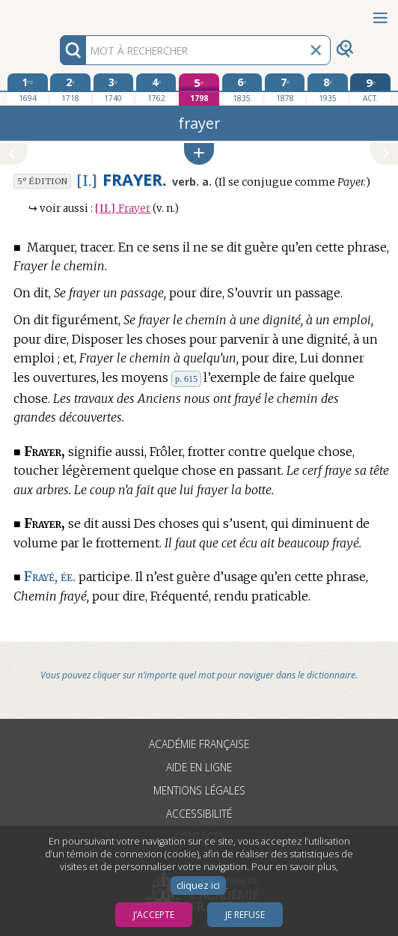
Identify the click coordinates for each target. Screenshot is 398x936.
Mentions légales (199, 790)
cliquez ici (198, 885)
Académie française (199, 744)
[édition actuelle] (370, 89)
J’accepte (153, 914)
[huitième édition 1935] (327, 89)
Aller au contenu (58, 13)
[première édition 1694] (27, 89)
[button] (199, 154)
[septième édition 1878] (285, 89)
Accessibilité (199, 813)
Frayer (122, 208)
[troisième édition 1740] (114, 89)
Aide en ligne (199, 767)
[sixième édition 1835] (242, 89)
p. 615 (186, 379)
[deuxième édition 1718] (70, 89)
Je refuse (245, 914)
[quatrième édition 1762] (156, 89)
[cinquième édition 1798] (199, 89)
